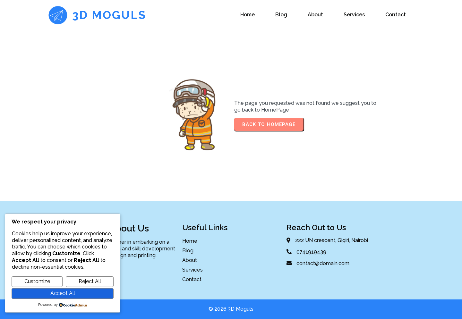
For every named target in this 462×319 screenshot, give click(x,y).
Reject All (90, 281)
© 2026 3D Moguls (231, 309)
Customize (37, 281)
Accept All (62, 293)
